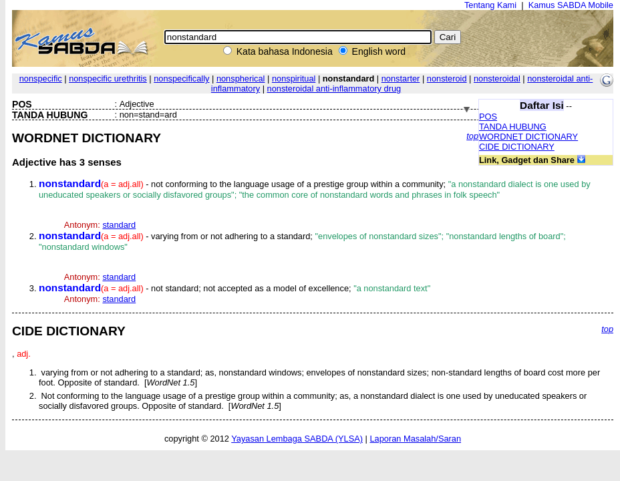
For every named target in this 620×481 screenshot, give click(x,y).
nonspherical (240, 78)
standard (119, 225)
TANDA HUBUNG (513, 127)
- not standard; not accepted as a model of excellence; (234, 288)
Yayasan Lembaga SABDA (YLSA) (297, 439)
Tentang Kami (490, 5)
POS (488, 117)
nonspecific (40, 78)
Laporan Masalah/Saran (415, 439)
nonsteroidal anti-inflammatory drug (334, 89)
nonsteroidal (497, 78)
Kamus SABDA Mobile (570, 5)
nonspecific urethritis (108, 78)
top (472, 136)
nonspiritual (293, 78)
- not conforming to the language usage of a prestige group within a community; (315, 189)
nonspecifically (181, 78)
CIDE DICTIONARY (517, 147)
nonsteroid (447, 78)
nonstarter (400, 78)
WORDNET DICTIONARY (528, 137)
